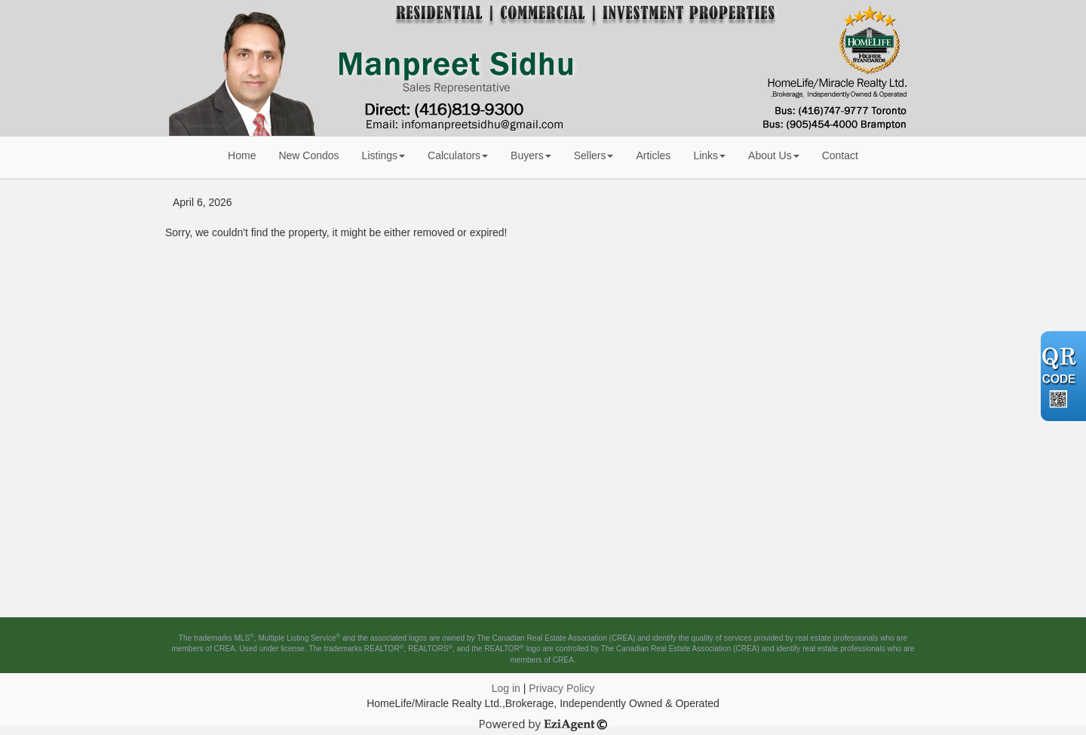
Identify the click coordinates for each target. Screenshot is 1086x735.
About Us (773, 155)
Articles (653, 155)
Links (709, 155)
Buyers (531, 155)
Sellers (594, 155)
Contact (840, 155)
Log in (506, 688)
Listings (383, 155)
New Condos (308, 155)
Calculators (458, 155)
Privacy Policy (561, 688)
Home (242, 155)
